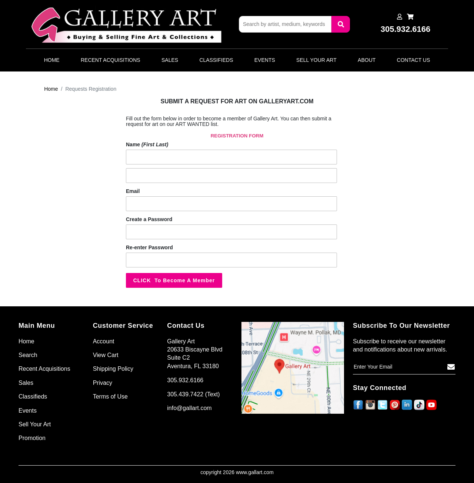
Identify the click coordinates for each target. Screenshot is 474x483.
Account (103, 341)
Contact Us (413, 60)
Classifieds (216, 60)
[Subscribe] (451, 367)
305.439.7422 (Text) (193, 394)
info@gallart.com (189, 408)
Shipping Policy (113, 369)
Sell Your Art (316, 60)
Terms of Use (110, 396)
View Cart (105, 355)
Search (28, 355)
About (366, 60)
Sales (169, 60)
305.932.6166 (185, 380)
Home (52, 60)
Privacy (102, 383)
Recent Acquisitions (110, 60)
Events (264, 60)
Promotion (32, 438)
